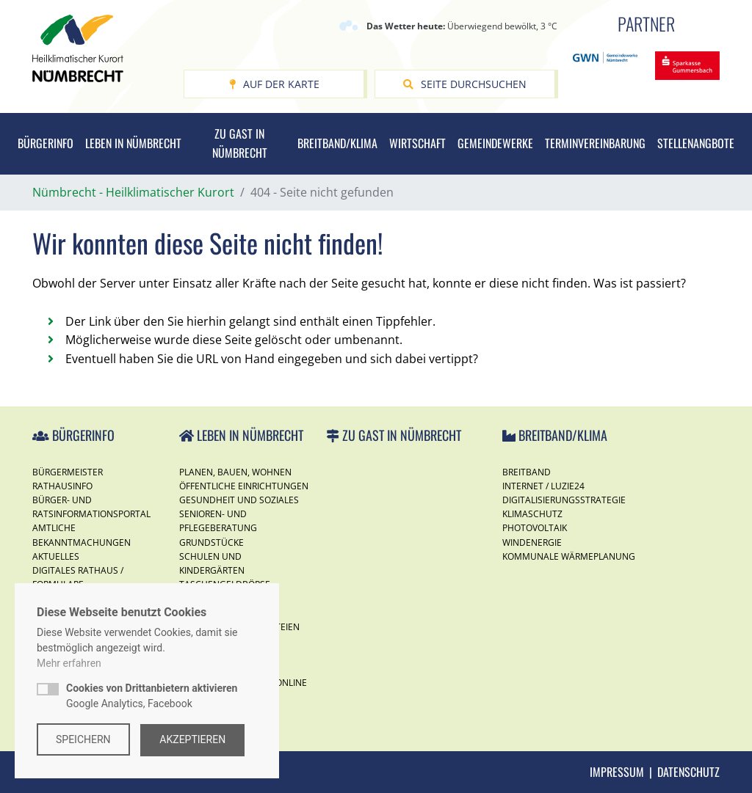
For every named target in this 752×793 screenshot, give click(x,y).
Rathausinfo (62, 486)
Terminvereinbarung (595, 143)
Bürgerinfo (45, 143)
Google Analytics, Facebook (151, 696)
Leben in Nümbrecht (133, 143)
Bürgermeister (67, 472)
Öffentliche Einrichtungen (243, 486)
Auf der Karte (274, 84)
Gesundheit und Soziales (239, 500)
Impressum (617, 772)
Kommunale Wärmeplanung (568, 556)
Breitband (526, 472)
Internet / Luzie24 (543, 486)
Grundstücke (211, 542)
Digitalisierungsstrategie (564, 500)
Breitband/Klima (337, 143)
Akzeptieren (194, 739)
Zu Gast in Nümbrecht (239, 143)
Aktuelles (55, 556)
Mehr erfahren (69, 664)
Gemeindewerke (495, 143)
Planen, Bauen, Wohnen (235, 472)
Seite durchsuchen (465, 84)
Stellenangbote (695, 143)
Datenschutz (688, 772)
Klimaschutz (532, 514)
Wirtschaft (417, 143)
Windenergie (532, 542)
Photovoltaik (534, 528)
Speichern (83, 739)
